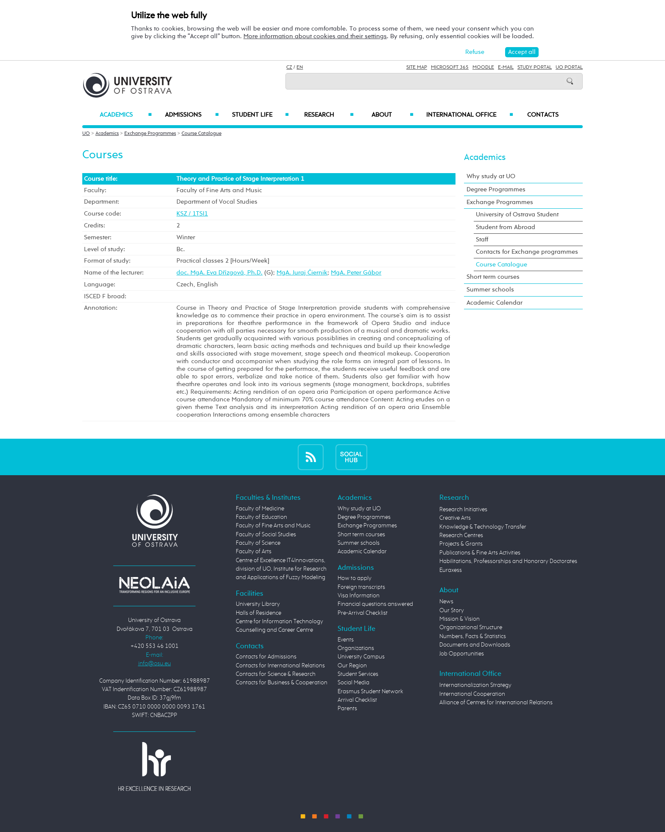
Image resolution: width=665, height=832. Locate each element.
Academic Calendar (494, 303)
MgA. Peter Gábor (356, 272)
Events (346, 640)
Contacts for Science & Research (276, 674)
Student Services (358, 674)
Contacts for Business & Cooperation (281, 683)
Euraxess (450, 570)
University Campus (361, 657)
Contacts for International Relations (280, 666)
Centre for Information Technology (279, 622)
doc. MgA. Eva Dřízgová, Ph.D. (219, 272)
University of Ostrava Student (517, 214)
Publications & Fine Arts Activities (479, 553)
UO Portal (569, 67)
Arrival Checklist (357, 700)
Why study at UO (491, 176)
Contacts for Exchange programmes (527, 252)
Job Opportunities (461, 654)
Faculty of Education (261, 517)
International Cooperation (472, 694)
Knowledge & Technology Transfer (482, 527)
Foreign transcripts (361, 587)
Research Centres (461, 535)
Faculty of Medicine (260, 509)
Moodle (483, 67)
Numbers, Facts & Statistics (472, 636)
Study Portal (534, 67)
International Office (469, 115)
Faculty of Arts (253, 552)
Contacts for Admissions (266, 657)
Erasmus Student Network (370, 692)
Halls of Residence (258, 613)
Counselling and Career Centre (274, 630)
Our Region (352, 666)
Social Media (353, 683)
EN (299, 67)
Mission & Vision (459, 619)
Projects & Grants (461, 544)
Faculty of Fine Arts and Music (273, 526)
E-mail (506, 67)
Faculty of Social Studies (266, 535)
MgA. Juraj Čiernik (302, 272)
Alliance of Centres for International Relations (496, 703)
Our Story (451, 610)
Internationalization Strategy (475, 685)
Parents (347, 709)
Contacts (543, 115)
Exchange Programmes (150, 133)
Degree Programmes (496, 189)
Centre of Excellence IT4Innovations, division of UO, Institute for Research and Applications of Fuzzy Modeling (281, 569)
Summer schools (490, 289)
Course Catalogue (201, 133)
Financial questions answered (375, 604)
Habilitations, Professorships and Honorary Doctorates (508, 561)
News (446, 602)
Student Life (260, 115)
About (393, 115)
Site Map (416, 67)
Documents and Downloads (474, 645)
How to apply (355, 578)
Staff (482, 239)
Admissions (192, 115)
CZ (289, 67)
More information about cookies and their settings (315, 36)
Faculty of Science (258, 543)
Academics (126, 115)
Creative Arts (455, 518)
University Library (258, 604)
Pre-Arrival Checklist (363, 613)
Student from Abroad (505, 227)
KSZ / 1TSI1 (192, 213)
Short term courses (493, 277)
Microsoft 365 (450, 67)
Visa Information (359, 596)
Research (328, 115)
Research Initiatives (463, 510)
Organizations (356, 648)
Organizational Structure (470, 627)
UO (86, 133)
